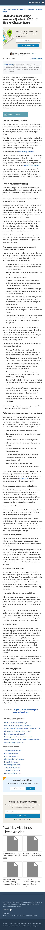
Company (6, 913)
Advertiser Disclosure (36, 58)
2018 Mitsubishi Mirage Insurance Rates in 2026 (32, 846)
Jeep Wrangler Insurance (12, 751)
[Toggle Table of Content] (15, 114)
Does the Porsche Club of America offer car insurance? (22, 740)
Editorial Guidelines (9, 64)
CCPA (40, 926)
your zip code (23, 479)
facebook (11, 910)
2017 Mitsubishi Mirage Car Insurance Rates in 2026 (12, 847)
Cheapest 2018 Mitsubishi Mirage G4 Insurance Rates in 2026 (25, 711)
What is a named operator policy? (15, 723)
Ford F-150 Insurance (11, 756)
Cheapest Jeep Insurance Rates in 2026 (17, 731)
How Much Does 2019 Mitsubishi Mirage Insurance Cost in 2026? (12, 873)
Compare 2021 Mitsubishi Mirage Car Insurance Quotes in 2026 (32, 874)
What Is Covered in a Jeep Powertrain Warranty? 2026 (22, 728)
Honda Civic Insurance (11, 762)
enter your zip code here (26, 152)
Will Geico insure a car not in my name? (17, 725)
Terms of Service (24, 926)
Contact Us (10, 915)
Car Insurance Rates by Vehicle (17, 9)
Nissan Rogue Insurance (12, 765)
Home (4, 9)
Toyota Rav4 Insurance (11, 767)
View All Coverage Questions (14, 742)
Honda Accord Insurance (12, 773)
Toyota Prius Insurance (12, 770)
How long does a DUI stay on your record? (18, 737)
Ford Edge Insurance (11, 753)
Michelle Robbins (25, 53)
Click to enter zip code (31, 165)
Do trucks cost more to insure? (14, 734)
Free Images (33, 926)
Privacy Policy (13, 926)
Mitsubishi (31, 9)
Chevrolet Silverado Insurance (14, 759)
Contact (5, 926)
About (4, 915)
